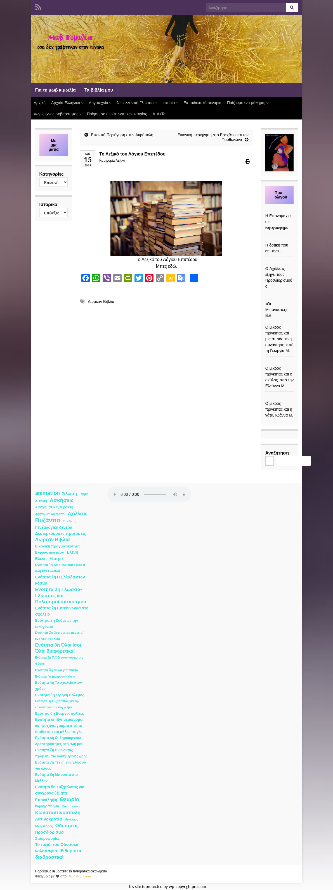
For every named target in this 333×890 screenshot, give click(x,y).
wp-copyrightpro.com (187, 886)
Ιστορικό (48, 204)
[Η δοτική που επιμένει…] (279, 239)
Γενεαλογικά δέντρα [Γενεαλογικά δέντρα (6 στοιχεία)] (53, 527)
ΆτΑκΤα (159, 113)
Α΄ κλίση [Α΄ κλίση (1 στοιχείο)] (41, 501)
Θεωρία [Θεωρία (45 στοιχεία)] (69, 799)
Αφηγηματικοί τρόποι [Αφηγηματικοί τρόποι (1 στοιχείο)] (50, 514)
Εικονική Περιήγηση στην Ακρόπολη (122, 134)
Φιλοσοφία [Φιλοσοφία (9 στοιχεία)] (46, 850)
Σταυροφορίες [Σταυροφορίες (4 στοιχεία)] (47, 838)
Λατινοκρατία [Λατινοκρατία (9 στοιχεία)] (48, 818)
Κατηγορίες (51, 173)
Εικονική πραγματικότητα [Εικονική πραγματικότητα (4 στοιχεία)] (57, 546)
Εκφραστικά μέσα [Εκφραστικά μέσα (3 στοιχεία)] (50, 552)
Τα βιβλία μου (98, 89)
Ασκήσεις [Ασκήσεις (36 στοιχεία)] (61, 500)
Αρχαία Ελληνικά (67, 102)
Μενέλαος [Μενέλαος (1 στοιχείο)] (71, 819)
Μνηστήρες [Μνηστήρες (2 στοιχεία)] (44, 826)
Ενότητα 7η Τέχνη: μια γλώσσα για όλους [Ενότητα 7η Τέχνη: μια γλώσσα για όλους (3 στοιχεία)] (60, 765)
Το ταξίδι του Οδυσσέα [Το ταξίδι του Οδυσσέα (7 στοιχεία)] (57, 844)
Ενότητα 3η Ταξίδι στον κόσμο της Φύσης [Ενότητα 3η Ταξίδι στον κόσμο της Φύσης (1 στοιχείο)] (59, 660)
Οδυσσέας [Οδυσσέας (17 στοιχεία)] (67, 825)
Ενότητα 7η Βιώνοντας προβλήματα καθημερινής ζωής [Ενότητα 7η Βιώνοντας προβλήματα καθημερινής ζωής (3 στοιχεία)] (61, 753)
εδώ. (172, 266)
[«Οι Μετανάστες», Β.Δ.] (279, 298)
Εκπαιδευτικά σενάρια (202, 102)
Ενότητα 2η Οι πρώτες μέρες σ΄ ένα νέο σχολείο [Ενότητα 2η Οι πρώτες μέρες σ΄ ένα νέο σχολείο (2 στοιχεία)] (59, 635)
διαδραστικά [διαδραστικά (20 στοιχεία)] (49, 857)
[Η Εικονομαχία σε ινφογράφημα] (279, 210)
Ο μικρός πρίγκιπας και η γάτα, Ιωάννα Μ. (279, 409)
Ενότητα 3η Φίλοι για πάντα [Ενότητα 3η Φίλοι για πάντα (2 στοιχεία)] (56, 670)
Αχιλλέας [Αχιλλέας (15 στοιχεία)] (78, 513)
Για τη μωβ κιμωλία (55, 89)
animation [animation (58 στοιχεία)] (47, 493)
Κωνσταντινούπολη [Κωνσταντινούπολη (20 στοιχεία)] (58, 812)
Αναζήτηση (277, 452)
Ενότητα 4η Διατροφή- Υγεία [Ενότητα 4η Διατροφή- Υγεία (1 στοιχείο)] (55, 676)
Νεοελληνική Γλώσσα (137, 102)
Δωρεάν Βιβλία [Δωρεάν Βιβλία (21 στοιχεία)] (52, 539)
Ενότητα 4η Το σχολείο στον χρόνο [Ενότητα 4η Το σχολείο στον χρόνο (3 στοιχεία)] (58, 685)
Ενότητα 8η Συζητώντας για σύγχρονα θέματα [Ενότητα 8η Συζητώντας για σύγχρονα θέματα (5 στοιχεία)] (59, 789)
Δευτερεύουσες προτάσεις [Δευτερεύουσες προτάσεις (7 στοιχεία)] (60, 533)
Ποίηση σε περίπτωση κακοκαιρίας (117, 113)
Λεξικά (120, 160)
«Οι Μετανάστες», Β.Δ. (277, 309)
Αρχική (40, 102)
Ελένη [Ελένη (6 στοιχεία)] (72, 552)
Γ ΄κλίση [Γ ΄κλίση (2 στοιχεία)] (69, 521)
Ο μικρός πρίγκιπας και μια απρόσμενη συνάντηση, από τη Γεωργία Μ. (279, 339)
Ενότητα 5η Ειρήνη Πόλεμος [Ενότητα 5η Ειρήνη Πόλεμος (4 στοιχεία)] (59, 695)
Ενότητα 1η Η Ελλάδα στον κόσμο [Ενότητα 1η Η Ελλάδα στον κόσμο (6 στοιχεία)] (60, 580)
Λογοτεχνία (100, 102)
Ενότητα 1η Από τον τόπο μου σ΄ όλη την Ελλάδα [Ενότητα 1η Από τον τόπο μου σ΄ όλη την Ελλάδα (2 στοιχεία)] (60, 568)
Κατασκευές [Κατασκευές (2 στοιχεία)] (71, 806)
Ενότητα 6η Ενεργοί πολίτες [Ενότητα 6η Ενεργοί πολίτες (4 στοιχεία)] (59, 713)
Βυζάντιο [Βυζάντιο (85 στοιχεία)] (47, 520)
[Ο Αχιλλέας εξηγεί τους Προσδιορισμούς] (279, 262)
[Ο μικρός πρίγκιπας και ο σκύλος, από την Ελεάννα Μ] (279, 362)
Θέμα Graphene (79, 876)
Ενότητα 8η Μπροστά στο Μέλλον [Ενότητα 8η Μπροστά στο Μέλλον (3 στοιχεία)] (56, 777)
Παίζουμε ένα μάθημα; (248, 102)
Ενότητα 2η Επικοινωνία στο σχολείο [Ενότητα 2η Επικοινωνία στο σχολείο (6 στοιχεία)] (62, 611)
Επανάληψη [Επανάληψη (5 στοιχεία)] (46, 799)
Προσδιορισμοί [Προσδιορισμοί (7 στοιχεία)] (50, 832)
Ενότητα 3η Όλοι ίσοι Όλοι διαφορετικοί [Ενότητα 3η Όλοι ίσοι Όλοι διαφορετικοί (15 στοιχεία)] (58, 648)
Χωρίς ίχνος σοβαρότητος (57, 113)
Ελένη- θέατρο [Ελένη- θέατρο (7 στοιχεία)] (49, 558)
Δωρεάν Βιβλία (101, 301)
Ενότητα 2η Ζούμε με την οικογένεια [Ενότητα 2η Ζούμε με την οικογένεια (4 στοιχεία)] (56, 623)
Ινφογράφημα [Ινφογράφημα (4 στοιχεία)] (47, 806)
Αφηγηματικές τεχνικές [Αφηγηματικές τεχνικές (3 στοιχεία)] (54, 507)
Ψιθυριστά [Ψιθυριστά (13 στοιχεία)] (70, 850)
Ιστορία (170, 102)
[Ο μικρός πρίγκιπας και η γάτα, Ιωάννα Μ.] (279, 397)
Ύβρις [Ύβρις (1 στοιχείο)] (83, 494)
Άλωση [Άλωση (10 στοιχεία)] (69, 493)
